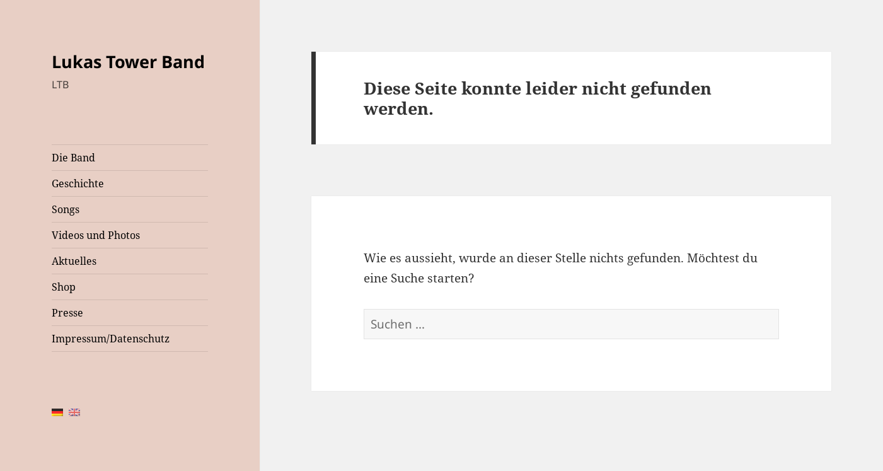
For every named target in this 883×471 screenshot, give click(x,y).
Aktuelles (74, 261)
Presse (67, 313)
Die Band (73, 158)
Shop (64, 287)
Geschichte (78, 183)
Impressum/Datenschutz (111, 339)
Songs (65, 209)
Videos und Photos (96, 235)
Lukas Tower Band (128, 61)
